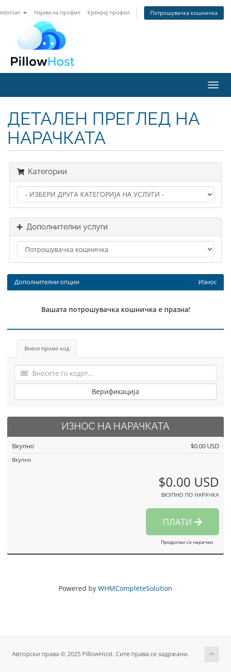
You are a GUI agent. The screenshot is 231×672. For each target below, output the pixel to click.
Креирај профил (108, 12)
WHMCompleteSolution (135, 588)
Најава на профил (57, 12)
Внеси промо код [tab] (46, 348)
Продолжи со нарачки (187, 542)
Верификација (115, 391)
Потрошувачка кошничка (184, 12)
